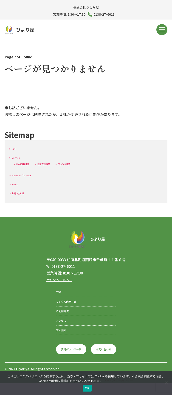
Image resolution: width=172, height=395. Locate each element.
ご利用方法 (57, 316)
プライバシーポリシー (64, 279)
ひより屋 (19, 29)
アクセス (55, 327)
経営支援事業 (60, 163)
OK (87, 388)
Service (19, 157)
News (18, 183)
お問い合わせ (24, 192)
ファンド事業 (91, 163)
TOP (16, 148)
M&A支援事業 (28, 163)
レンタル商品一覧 (62, 304)
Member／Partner (28, 174)
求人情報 (55, 339)
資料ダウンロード (67, 360)
